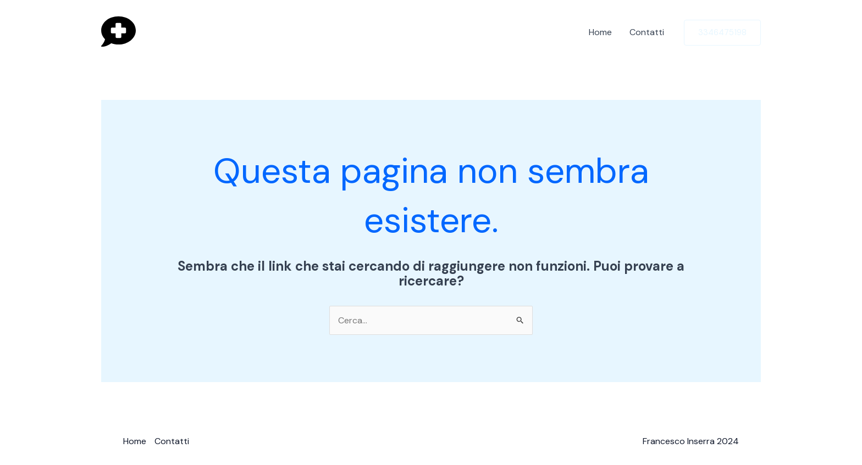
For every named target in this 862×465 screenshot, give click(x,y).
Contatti (646, 32)
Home (600, 32)
